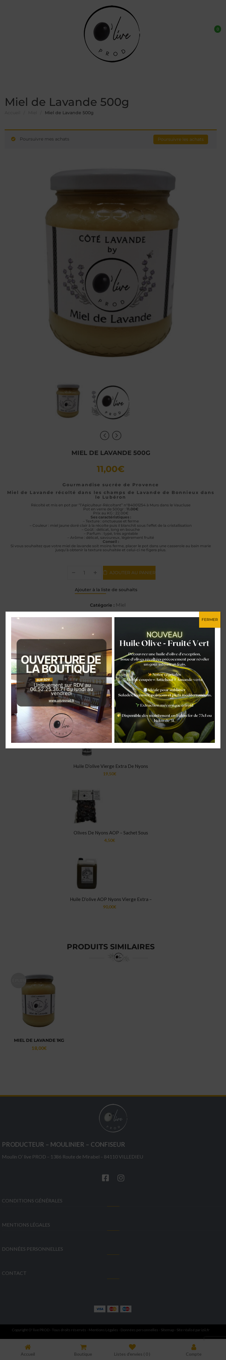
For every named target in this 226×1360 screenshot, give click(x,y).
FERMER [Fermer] (210, 619)
